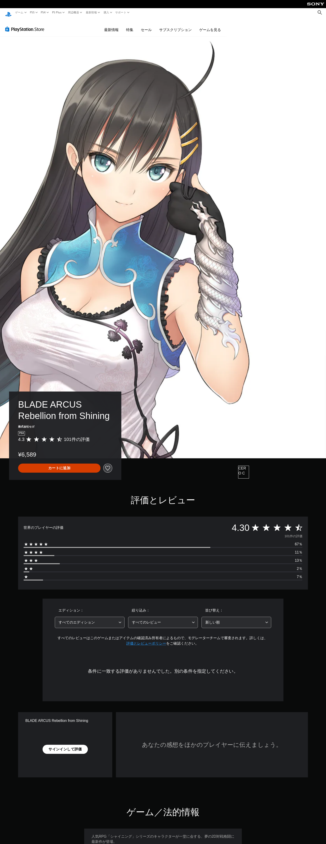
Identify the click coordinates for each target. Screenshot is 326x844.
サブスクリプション (175, 25)
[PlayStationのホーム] (8, 12)
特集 (129, 25)
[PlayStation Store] (26, 24)
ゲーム (19, 12)
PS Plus (56, 12)
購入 (106, 12)
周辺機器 (73, 12)
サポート (120, 12)
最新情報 (91, 12)
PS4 (43, 12)
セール (146, 25)
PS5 (32, 12)
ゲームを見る (210, 25)
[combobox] (90, 618)
